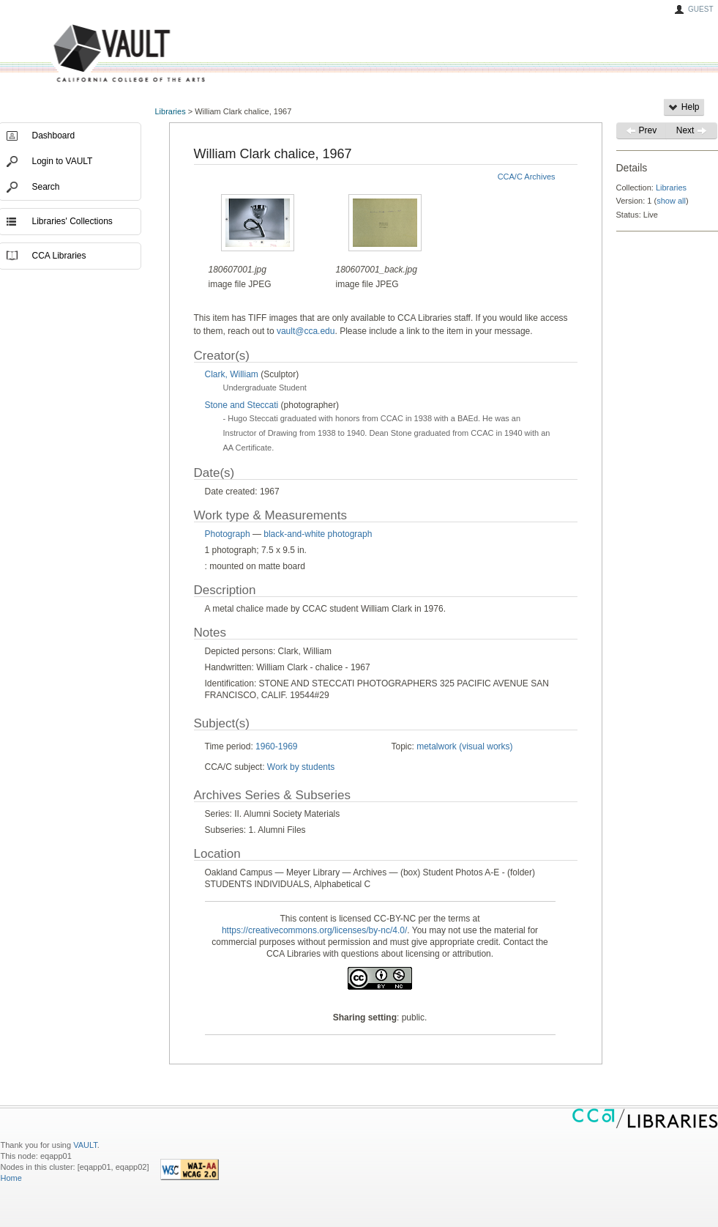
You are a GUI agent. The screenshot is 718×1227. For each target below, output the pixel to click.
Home (11, 1178)
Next (691, 130)
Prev (641, 130)
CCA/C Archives (527, 176)
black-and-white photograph (317, 534)
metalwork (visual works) (464, 746)
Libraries (170, 111)
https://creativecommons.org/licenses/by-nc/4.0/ (314, 930)
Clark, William (231, 374)
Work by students (300, 767)
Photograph (227, 534)
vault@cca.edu (306, 331)
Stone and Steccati (242, 405)
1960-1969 (276, 746)
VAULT (74, 54)
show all (671, 200)
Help (683, 107)
